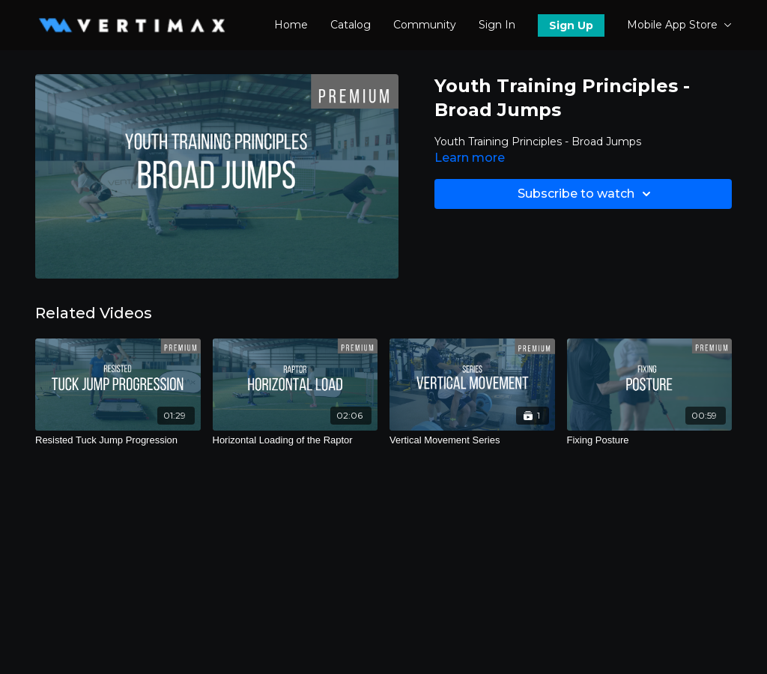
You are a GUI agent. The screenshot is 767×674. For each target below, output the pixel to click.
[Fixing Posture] (650, 440)
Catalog (350, 24)
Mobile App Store (679, 24)
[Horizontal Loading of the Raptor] (295, 440)
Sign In (497, 24)
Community (424, 24)
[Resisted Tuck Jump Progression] (118, 440)
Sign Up (571, 25)
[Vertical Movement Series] (472, 440)
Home (291, 24)
